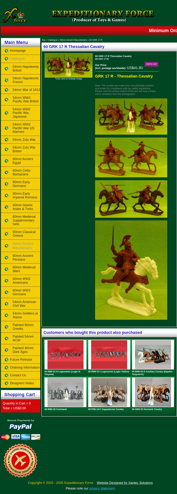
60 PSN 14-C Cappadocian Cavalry (106, 409)
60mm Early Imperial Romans (25, 195)
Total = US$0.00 (14, 408)
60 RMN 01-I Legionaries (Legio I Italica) (108, 371)
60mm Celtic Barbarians (22, 172)
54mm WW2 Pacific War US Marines (23, 128)
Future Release (21, 359)
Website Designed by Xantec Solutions (125, 483)
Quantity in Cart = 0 (17, 403)
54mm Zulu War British (24, 149)
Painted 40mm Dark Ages (23, 350)
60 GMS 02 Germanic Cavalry (147, 409)
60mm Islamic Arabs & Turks (23, 207)
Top (43, 40)
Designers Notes (22, 383)
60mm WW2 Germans (21, 292)
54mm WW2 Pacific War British (26, 99)
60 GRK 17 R (95, 40)
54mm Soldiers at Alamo (25, 315)
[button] (151, 64)
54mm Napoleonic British (26, 68)
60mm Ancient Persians (23, 257)
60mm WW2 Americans (21, 280)
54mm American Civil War (24, 303)
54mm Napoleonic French (26, 80)
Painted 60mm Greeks (23, 327)
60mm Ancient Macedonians (73, 40)
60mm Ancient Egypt (23, 161)
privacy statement (102, 488)
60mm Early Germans (21, 184)
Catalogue (53, 40)
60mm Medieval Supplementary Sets (24, 220)
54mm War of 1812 (26, 90)
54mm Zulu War (24, 139)
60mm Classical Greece (24, 234)
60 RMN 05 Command (56, 409)
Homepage (18, 50)
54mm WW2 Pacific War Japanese (21, 112)
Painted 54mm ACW (23, 338)
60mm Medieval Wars (24, 269)
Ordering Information (25, 367)
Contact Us (18, 375)
